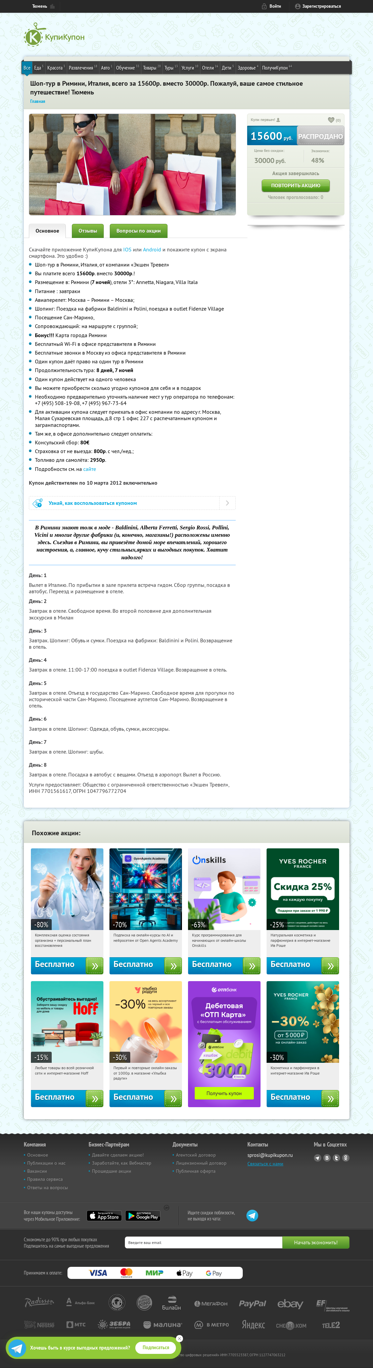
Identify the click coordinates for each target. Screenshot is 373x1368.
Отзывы (88, 230)
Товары (152, 67)
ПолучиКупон (277, 67)
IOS (128, 249)
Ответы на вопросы (47, 1187)
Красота (56, 67)
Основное (47, 230)
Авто (106, 67)
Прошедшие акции (111, 1171)
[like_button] (331, 120)
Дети (228, 67)
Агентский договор (196, 1155)
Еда (39, 67)
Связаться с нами (265, 1164)
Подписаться (156, 1347)
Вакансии (37, 1171)
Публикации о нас (46, 1163)
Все (27, 67)
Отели (210, 67)
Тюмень (39, 6)
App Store (104, 1215)
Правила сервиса (45, 1179)
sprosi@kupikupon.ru (270, 1155)
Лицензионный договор (201, 1163)
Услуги (190, 67)
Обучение (127, 67)
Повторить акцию (295, 185)
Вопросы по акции (138, 230)
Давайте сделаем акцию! (118, 1155)
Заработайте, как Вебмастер (121, 1163)
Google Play (142, 1215)
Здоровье (248, 67)
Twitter (336, 1158)
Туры (171, 67)
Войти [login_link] (275, 6)
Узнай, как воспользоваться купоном (93, 503)
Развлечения (83, 67)
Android (152, 249)
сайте (89, 469)
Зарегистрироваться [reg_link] (321, 6)
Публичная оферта (196, 1171)
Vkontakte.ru (327, 1158)
